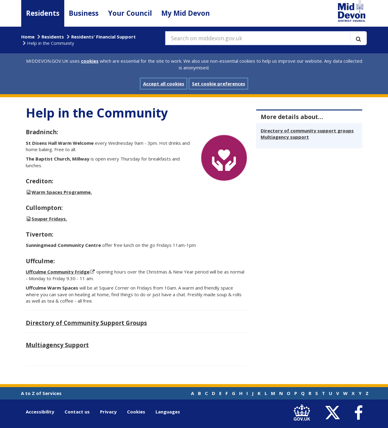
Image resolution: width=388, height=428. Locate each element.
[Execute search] (358, 38)
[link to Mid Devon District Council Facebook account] (358, 413)
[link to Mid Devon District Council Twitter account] (334, 413)
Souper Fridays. (49, 219)
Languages (168, 412)
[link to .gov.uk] (303, 413)
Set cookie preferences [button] (218, 84)
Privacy (108, 412)
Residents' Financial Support (103, 37)
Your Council (130, 13)
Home (28, 37)
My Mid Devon (185, 13)
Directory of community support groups (307, 131)
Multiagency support (285, 137)
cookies (90, 61)
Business (84, 13)
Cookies (136, 412)
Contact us (77, 412)
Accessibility (40, 412)
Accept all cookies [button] (163, 84)
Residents (42, 13)
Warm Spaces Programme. (62, 192)
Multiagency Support (57, 345)
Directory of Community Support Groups (86, 323)
